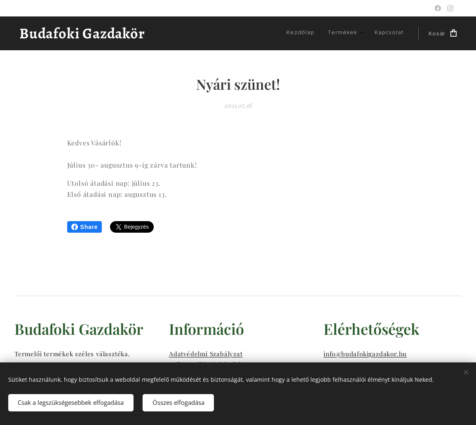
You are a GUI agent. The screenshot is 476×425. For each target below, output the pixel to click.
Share (84, 227)
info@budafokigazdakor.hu (365, 353)
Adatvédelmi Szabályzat (206, 353)
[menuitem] (302, 33)
